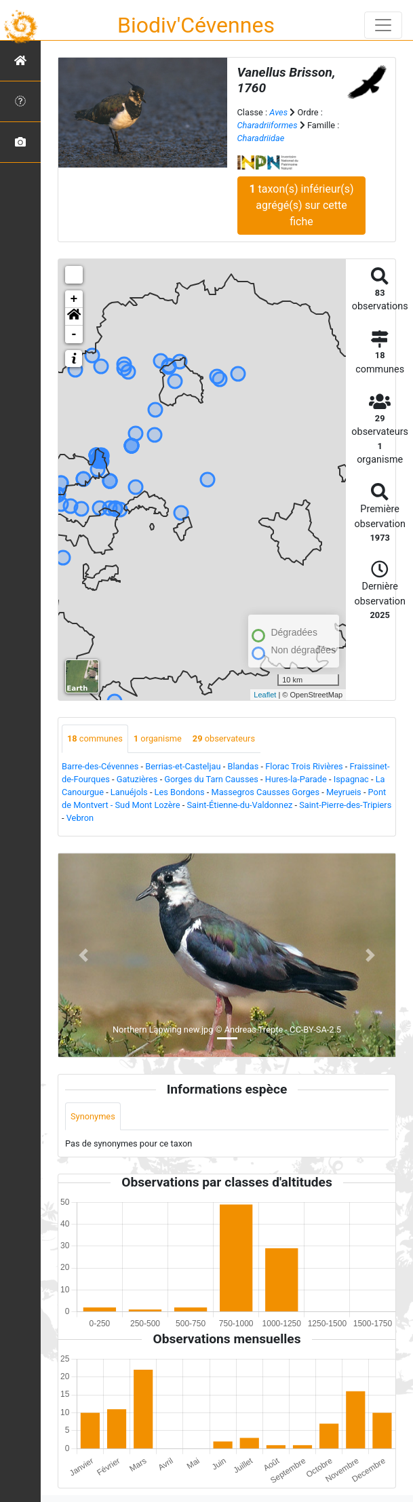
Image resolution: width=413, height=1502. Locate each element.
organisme (158, 738)
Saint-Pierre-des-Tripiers (345, 805)
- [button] (74, 334)
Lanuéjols (129, 792)
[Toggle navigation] (383, 25)
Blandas (242, 766)
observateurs (224, 738)
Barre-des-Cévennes (100, 766)
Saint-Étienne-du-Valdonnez (240, 805)
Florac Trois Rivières (303, 766)
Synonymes (93, 1116)
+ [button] (74, 299)
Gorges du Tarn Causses (211, 779)
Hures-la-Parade (296, 779)
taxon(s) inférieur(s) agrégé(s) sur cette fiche (301, 205)
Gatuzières (137, 779)
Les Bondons (180, 792)
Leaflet (265, 695)
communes (95, 738)
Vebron (80, 818)
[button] (74, 317)
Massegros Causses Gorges (265, 792)
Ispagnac (351, 779)
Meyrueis (343, 792)
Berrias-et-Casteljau (182, 766)
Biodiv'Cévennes (196, 25)
